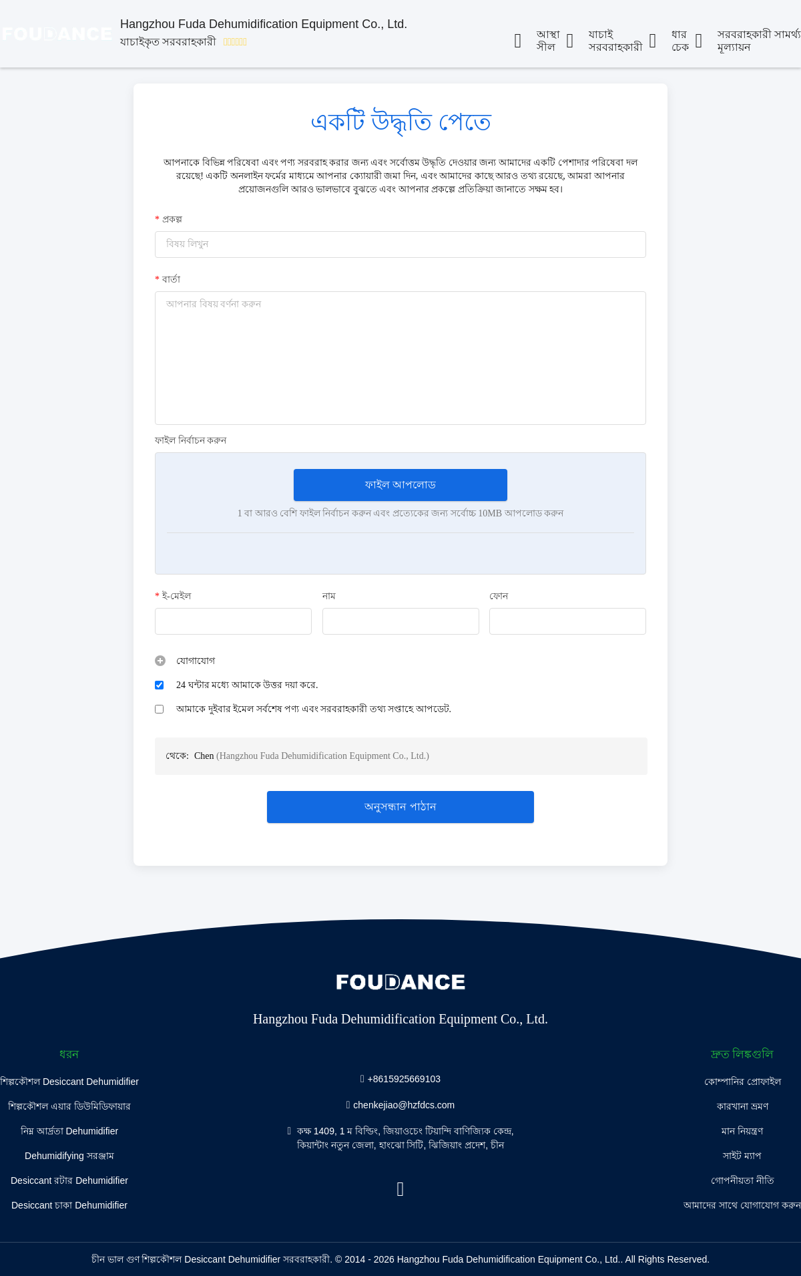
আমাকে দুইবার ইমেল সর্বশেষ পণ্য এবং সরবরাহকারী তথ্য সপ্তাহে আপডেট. (313, 709)
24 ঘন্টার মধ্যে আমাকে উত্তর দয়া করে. (247, 685)
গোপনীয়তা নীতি (742, 1180)
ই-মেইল (173, 596)
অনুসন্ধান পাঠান (400, 806)
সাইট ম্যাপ (742, 1155)
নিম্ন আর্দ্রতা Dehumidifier (69, 1131)
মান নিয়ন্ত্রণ (742, 1131)
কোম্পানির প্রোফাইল (742, 1081)
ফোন (498, 596)
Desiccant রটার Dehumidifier (69, 1180)
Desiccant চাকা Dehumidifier (69, 1205)
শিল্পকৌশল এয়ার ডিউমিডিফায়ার (69, 1106)
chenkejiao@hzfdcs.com (404, 1104)
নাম (329, 596)
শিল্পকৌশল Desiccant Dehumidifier (69, 1081)
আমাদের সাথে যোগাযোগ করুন (742, 1205)
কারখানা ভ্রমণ (742, 1106)
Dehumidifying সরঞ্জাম (69, 1155)
